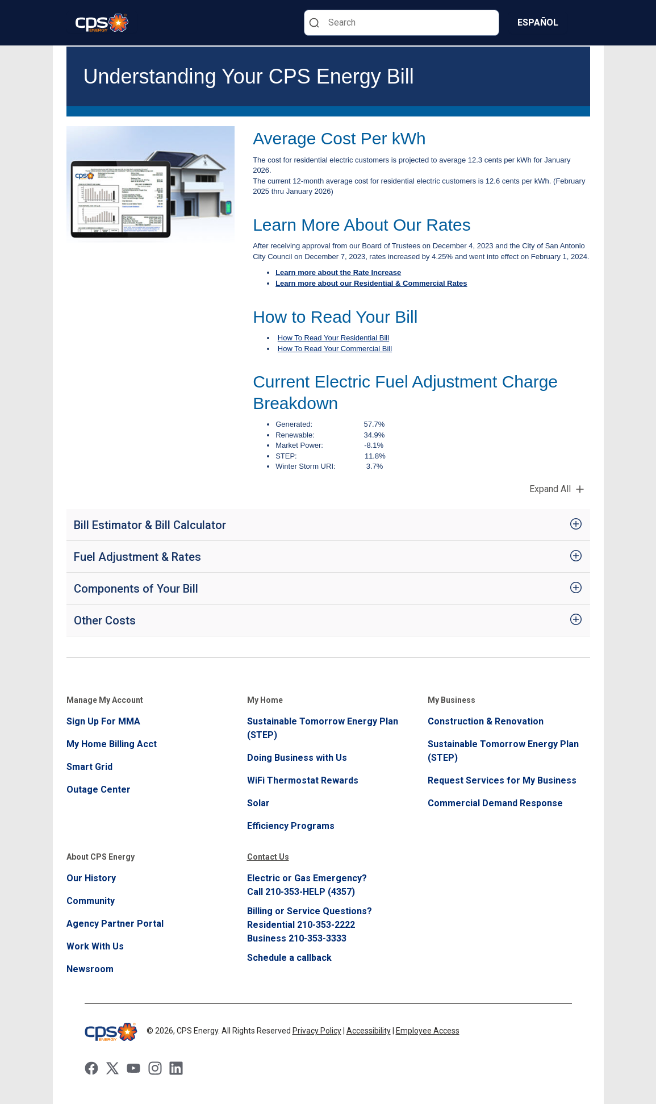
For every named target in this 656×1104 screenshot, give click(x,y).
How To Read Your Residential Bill (333, 338)
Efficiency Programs (291, 825)
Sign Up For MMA (103, 721)
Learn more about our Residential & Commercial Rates (371, 283)
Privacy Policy (317, 1030)
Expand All (550, 489)
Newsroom (90, 969)
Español (537, 22)
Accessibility (368, 1030)
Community (90, 900)
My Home (265, 700)
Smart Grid (89, 766)
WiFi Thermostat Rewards (302, 780)
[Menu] (583, 23)
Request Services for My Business (502, 780)
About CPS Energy (100, 856)
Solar (258, 803)
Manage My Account (104, 700)
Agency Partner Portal (115, 923)
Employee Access (427, 1030)
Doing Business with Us (297, 757)
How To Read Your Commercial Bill (335, 348)
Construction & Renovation (486, 721)
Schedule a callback (289, 957)
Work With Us (95, 946)
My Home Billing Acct (111, 744)
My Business (451, 700)
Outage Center (98, 789)
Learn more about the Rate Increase (338, 272)
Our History (91, 878)
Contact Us (268, 856)
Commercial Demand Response (495, 803)
